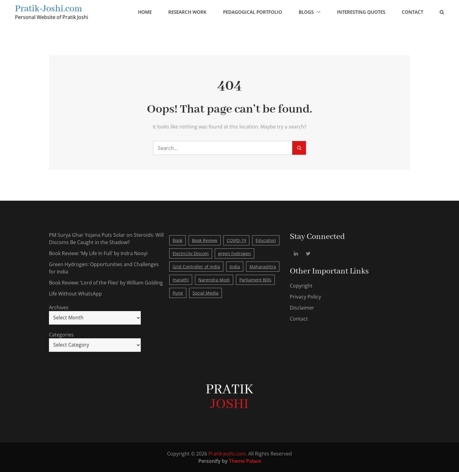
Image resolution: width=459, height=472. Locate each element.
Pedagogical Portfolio (252, 12)
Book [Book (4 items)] (177, 240)
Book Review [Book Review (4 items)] (204, 240)
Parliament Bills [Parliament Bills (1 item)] (255, 279)
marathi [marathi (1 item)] (181, 279)
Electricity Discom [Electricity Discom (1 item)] (191, 253)
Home (144, 12)
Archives (59, 307)
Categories (61, 334)
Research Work (187, 12)
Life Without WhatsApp (75, 293)
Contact (412, 12)
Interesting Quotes (361, 12)
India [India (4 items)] (235, 266)
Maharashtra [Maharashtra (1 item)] (262, 266)
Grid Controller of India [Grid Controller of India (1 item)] (196, 266)
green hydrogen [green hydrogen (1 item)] (234, 253)
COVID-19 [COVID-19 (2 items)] (236, 240)
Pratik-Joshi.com (49, 9)
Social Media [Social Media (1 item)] (205, 292)
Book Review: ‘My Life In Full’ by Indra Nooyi (98, 253)
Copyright (301, 285)
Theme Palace (245, 460)
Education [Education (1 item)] (266, 240)
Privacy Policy (305, 296)
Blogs (309, 12)
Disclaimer (302, 307)
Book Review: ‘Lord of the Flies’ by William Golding (106, 282)
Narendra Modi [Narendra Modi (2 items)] (214, 279)
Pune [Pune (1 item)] (178, 292)
